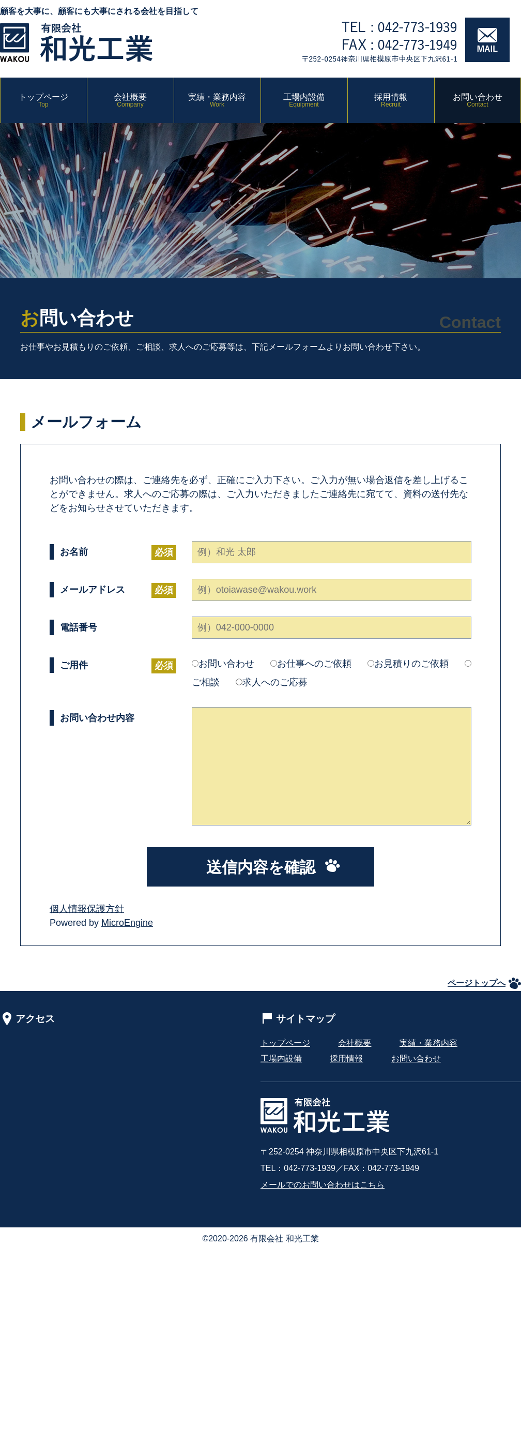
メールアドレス (92, 590)
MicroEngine (127, 923)
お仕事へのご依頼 (310, 663)
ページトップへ (476, 983)
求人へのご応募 (272, 682)
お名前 (74, 552)
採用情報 (390, 100)
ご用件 (74, 665)
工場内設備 (303, 100)
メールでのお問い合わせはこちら (322, 1184)
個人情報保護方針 (87, 909)
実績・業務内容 (217, 100)
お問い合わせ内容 (97, 718)
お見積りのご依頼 (408, 663)
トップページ (43, 100)
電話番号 (78, 627)
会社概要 (130, 100)
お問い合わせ (477, 100)
